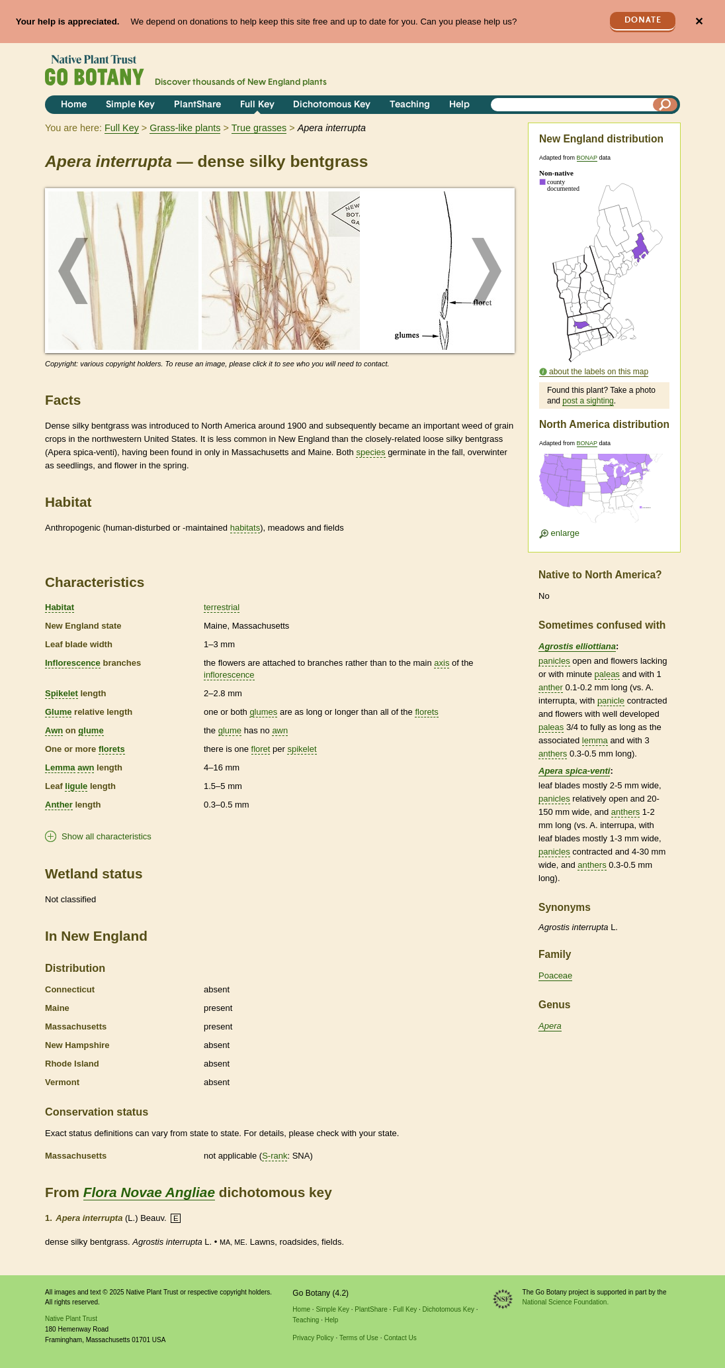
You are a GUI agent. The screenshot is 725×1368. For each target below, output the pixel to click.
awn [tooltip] (280, 730)
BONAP (587, 157)
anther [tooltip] (550, 687)
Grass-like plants (184, 128)
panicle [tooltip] (610, 701)
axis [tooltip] (441, 663)
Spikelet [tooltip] (61, 693)
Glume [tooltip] (58, 712)
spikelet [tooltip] (301, 749)
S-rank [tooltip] (274, 1156)
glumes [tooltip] (263, 712)
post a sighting (587, 400)
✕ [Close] (699, 21)
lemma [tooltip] (595, 740)
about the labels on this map (598, 371)
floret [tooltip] (261, 749)
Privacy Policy (312, 1338)
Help (459, 105)
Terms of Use (358, 1338)
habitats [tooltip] (245, 528)
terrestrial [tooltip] (221, 607)
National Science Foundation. (566, 1302)
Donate (642, 20)
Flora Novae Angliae (149, 1192)
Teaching (410, 105)
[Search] (665, 104)
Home (74, 105)
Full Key (257, 105)
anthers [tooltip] (552, 754)
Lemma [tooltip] (60, 767)
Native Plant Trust (71, 1318)
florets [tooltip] (426, 712)
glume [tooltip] (90, 730)
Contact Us (400, 1338)
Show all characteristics (106, 836)
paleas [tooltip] (607, 674)
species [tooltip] (370, 452)
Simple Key (130, 105)
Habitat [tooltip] (59, 607)
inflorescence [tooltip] (229, 675)
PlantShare (197, 105)
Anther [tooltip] (59, 805)
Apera (550, 1026)
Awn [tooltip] (54, 730)
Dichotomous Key (331, 105)
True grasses (259, 128)
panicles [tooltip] (554, 661)
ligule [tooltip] (76, 786)
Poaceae (555, 975)
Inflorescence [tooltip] (73, 663)
